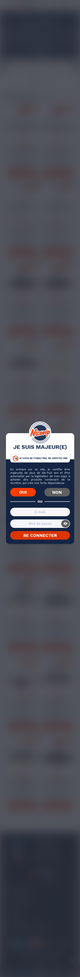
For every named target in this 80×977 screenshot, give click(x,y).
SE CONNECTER (40, 535)
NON (57, 492)
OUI (23, 492)
